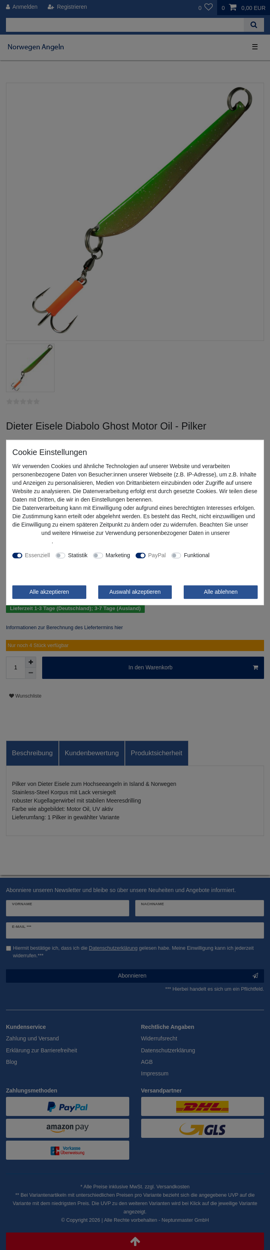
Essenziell (37, 555)
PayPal (157, 555)
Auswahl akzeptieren (135, 592)
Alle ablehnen (221, 592)
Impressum (26, 533)
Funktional (197, 555)
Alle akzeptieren (49, 592)
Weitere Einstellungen (39, 563)
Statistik (77, 555)
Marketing (118, 555)
